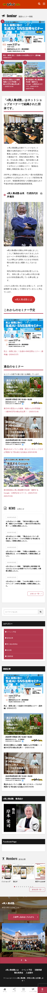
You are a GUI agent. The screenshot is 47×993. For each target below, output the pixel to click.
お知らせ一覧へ (35, 594)
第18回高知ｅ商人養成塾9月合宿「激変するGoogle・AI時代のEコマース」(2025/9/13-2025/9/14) (34, 84)
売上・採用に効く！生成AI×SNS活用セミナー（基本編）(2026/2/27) (22, 56)
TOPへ (42, 990)
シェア (14, 990)
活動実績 (10, 656)
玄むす (15, 881)
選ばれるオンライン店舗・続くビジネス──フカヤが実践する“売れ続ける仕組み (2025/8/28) (23, 785)
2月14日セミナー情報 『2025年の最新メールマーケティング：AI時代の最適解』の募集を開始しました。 (23, 583)
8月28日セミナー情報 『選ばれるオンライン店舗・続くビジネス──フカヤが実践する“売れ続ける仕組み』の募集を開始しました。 (23, 538)
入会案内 (29, 973)
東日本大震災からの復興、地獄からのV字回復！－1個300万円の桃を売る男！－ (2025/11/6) (12, 83)
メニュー (23, 990)
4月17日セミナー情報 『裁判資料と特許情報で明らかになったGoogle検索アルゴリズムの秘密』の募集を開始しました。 (23, 568)
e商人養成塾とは (23, 299)
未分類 (9, 650)
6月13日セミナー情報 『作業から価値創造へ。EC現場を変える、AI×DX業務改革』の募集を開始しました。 (23, 553)
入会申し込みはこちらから (23, 917)
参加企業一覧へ (37, 889)
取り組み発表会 (12, 644)
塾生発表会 (18, 973)
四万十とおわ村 (40, 881)
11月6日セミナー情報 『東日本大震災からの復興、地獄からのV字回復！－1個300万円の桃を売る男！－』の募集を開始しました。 (23, 523)
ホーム (4, 990)
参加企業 (10, 638)
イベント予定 (11, 632)
